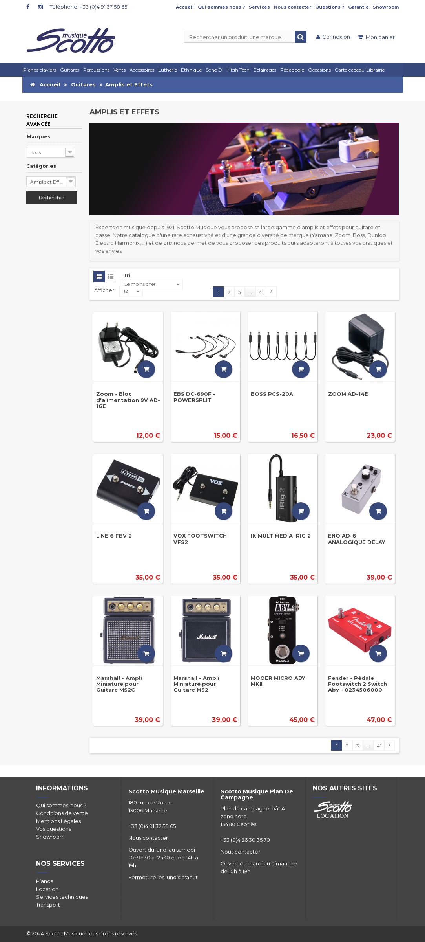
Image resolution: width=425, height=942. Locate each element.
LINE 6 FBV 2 (114, 536)
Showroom (386, 7)
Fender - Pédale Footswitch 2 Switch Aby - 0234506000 (357, 684)
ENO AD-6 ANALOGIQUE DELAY (356, 539)
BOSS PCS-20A (272, 394)
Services (259, 7)
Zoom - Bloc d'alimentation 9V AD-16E (128, 400)
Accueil (185, 7)
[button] (266, 70)
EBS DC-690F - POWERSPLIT (194, 397)
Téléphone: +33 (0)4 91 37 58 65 (88, 7)
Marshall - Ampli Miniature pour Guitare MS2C (119, 684)
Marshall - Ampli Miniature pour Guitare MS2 (196, 684)
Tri (127, 275)
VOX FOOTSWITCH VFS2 (200, 539)
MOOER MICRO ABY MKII (278, 681)
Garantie (358, 7)
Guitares (83, 84)
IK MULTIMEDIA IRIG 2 (281, 536)
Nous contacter (292, 7)
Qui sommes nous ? (221, 7)
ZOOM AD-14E (348, 394)
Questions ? (329, 7)
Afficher (104, 290)
